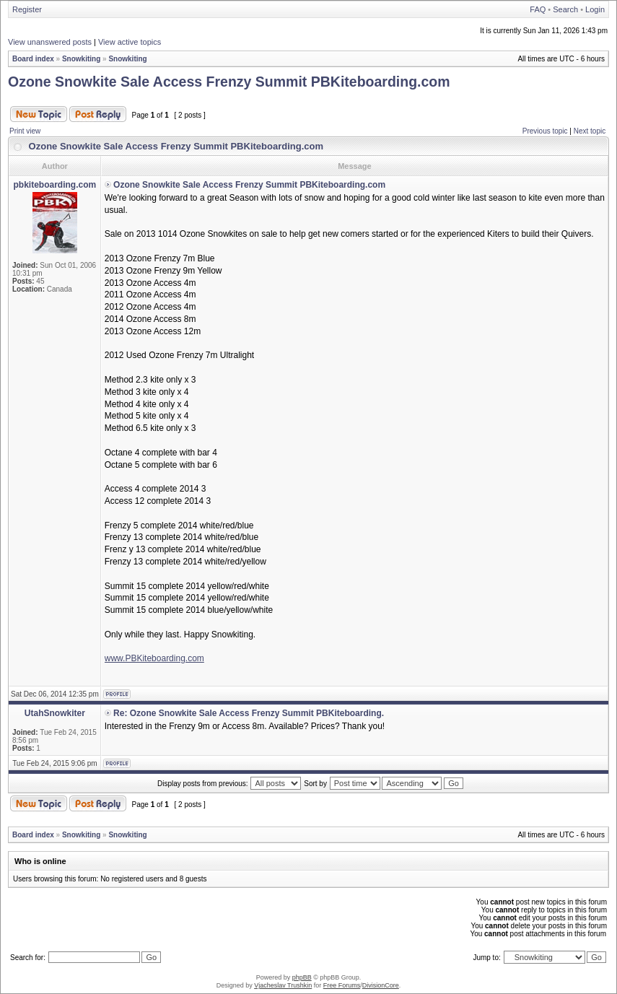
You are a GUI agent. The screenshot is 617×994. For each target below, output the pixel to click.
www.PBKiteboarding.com (154, 658)
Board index (33, 59)
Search (565, 9)
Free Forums (342, 985)
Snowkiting (81, 59)
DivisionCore (380, 985)
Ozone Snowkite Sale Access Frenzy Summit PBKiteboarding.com (229, 82)
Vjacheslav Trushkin (283, 985)
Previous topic (545, 131)
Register (27, 9)
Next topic (589, 131)
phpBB (302, 977)
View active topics (129, 42)
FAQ (538, 9)
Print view (24, 131)
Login (595, 9)
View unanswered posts (50, 42)
